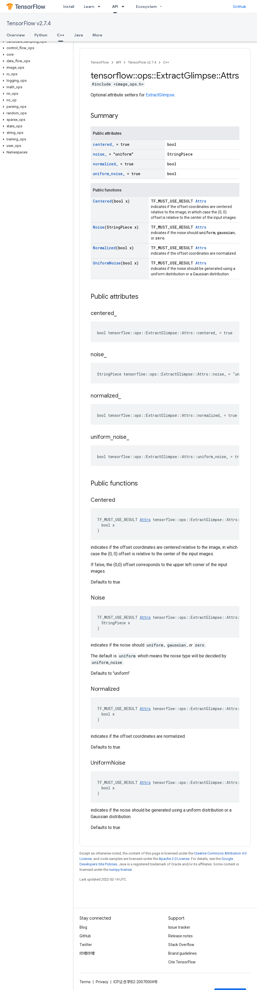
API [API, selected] (115, 6)
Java (78, 35)
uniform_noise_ (109, 173)
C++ (166, 62)
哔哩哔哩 (87, 953)
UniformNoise (107, 263)
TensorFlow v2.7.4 (29, 23)
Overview (16, 35)
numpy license (120, 870)
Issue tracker (179, 927)
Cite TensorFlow (182, 962)
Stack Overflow (181, 944)
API (118, 62)
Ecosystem (146, 6)
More (97, 35)
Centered (102, 201)
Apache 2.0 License (174, 859)
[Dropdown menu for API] (124, 6)
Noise (98, 227)
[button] (35, 41)
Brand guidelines (182, 953)
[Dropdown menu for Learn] (100, 6)
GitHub (239, 6)
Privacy (102, 982)
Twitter (86, 944)
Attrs (200, 201)
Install (68, 6)
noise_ (100, 154)
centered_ (103, 144)
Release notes (180, 936)
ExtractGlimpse (160, 94)
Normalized (104, 247)
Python (40, 35)
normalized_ (105, 163)
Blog (83, 927)
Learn (89, 6)
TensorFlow (100, 62)
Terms (85, 982)
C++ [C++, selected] (60, 35)
